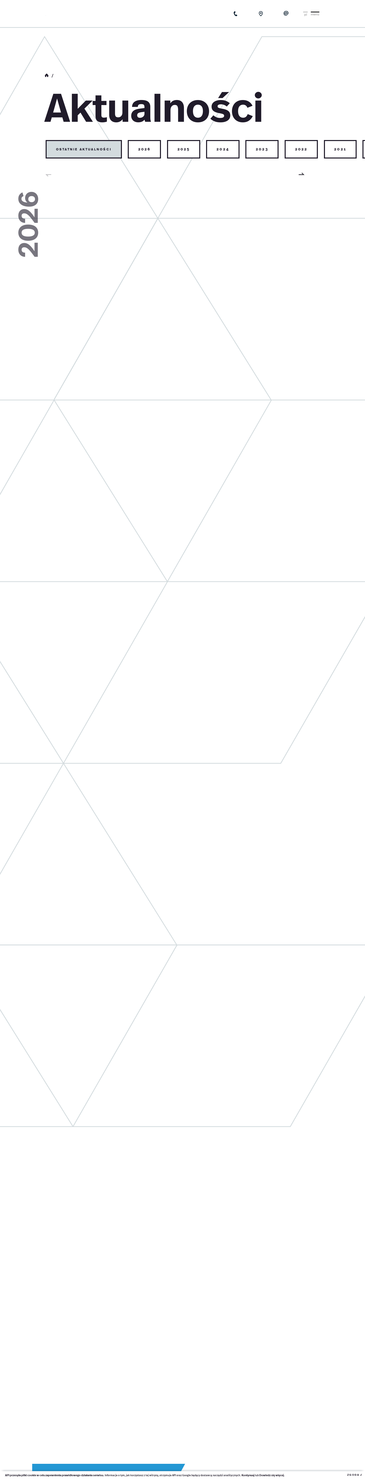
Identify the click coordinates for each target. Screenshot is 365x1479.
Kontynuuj (248, 1475)
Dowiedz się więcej (271, 1475)
